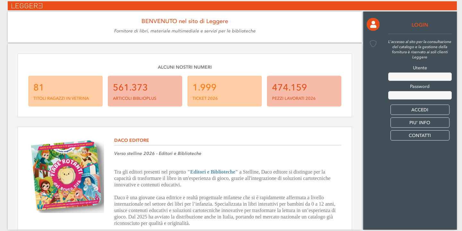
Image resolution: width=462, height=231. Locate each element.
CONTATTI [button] (420, 135)
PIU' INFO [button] (419, 122)
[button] (373, 24)
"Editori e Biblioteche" (212, 172)
